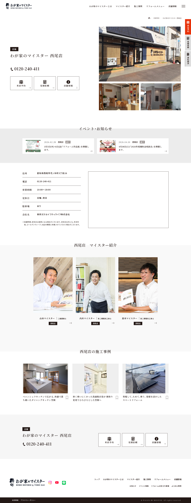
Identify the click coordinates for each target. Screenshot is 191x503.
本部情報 (15, 500)
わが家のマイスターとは (100, 6)
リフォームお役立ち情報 (158, 486)
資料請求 (187, 65)
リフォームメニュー (155, 6)
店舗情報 (172, 6)
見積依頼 (187, 47)
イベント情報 (139, 486)
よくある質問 (176, 486)
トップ (93, 479)
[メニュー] (182, 6)
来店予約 (187, 29)
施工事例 (138, 6)
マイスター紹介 (122, 6)
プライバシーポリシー (28, 500)
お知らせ (128, 486)
